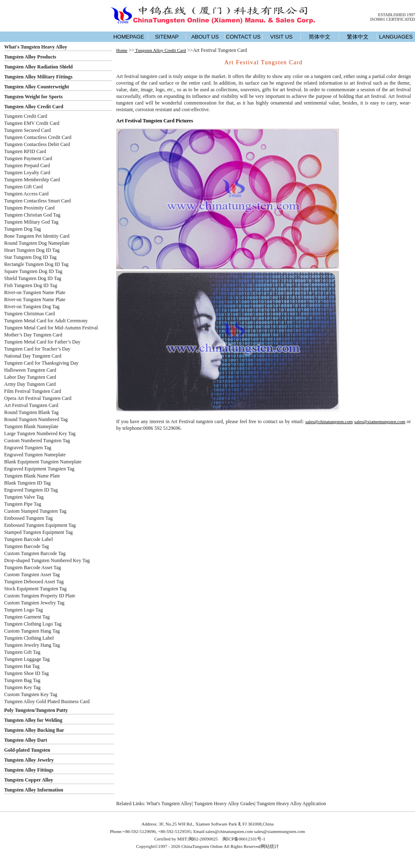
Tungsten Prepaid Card (27, 165)
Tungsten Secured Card (27, 130)
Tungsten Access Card (26, 194)
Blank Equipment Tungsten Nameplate (42, 462)
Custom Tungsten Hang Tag (32, 631)
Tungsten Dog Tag (22, 229)
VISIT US (281, 37)
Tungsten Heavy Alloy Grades (224, 803)
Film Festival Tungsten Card (32, 391)
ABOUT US (205, 37)
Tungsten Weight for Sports (33, 97)
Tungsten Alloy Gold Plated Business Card (47, 701)
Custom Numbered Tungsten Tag (37, 440)
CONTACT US (243, 37)
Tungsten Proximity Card (29, 208)
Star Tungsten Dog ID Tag (30, 257)
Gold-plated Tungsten (27, 750)
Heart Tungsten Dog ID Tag (32, 250)
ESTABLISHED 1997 (396, 14)
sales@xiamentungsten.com (379, 421)
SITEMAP (166, 37)
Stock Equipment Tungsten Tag (35, 589)
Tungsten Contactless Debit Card (37, 144)
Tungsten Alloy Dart (25, 740)
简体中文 (319, 37)
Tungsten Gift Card (23, 187)
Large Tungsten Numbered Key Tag (40, 433)
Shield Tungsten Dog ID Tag (32, 278)
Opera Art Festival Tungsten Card (37, 398)
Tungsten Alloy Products (30, 57)
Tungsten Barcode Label (28, 539)
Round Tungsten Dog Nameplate (37, 243)
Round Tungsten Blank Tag (31, 412)
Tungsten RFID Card (25, 151)
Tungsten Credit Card (25, 116)
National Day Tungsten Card (32, 356)
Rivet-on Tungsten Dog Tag (31, 306)
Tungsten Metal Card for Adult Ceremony (46, 321)
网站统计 (270, 846)
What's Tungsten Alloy (169, 803)
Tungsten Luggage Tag (27, 659)
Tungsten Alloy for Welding (33, 720)
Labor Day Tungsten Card (30, 377)
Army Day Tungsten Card (30, 384)
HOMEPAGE (128, 37)
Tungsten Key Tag (22, 687)
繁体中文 (358, 37)
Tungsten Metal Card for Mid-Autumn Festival (51, 328)
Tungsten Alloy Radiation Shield (38, 67)
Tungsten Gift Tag (22, 652)
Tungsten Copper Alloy (28, 780)
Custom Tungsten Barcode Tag (35, 553)
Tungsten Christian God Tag (32, 215)
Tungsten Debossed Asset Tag (34, 582)
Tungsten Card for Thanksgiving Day (41, 363)
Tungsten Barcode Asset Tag (32, 567)
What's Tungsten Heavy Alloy (35, 47)
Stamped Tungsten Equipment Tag (38, 532)
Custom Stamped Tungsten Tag (35, 511)
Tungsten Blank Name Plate (32, 476)
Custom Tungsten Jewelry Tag (34, 603)
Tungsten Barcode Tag (26, 546)
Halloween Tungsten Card (30, 370)
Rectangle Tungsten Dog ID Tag (36, 264)
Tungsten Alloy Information (33, 790)
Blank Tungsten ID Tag (27, 483)
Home (121, 50)
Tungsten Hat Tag (21, 666)
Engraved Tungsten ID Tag (31, 490)
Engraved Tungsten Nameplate (35, 455)
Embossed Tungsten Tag (28, 518)
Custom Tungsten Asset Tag (32, 574)
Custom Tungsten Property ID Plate (39, 596)
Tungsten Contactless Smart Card (37, 201)
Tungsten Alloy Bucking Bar (34, 730)
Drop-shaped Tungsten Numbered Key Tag (47, 560)
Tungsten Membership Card (32, 180)
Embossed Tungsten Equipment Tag (40, 525)
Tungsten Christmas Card (29, 314)
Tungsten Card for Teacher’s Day (37, 349)
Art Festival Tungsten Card (31, 405)
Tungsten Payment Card (28, 158)
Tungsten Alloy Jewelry (29, 760)
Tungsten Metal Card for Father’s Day (42, 342)
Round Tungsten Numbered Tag (36, 419)
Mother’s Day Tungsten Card (33, 335)
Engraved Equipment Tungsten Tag (39, 469)
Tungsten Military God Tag (31, 222)
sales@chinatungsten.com (329, 421)
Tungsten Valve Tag (24, 497)
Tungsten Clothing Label (29, 638)
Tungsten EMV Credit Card (31, 123)
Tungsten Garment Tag (27, 617)
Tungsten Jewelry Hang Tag (32, 645)
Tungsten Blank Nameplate (31, 426)
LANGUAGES (396, 37)
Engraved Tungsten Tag (27, 448)
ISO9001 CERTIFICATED (392, 19)
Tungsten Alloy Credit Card (33, 107)
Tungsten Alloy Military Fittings (38, 77)
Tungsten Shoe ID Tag (26, 673)
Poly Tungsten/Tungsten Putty (36, 710)
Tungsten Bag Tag (22, 680)
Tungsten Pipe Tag (22, 504)
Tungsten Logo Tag (23, 610)
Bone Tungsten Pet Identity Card (36, 236)
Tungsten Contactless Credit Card (37, 137)
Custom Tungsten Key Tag (30, 694)
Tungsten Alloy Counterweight (36, 87)
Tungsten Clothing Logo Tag (32, 624)
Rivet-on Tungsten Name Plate (35, 292)
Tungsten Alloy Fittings (29, 770)
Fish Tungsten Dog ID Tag (30, 285)
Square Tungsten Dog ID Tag (33, 271)
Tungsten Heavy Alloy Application (291, 803)
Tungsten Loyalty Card (27, 172)
